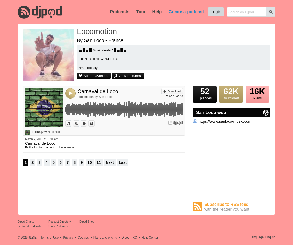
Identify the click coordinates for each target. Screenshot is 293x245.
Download (174, 91)
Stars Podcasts (58, 226)
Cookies (83, 237)
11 (99, 162)
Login (215, 11)
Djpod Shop (86, 221)
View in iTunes (130, 76)
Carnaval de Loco (98, 91)
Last (123, 162)
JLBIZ (32, 237)
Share (94, 123)
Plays (257, 93)
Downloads (231, 93)
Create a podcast (186, 11)
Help (157, 11)
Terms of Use (49, 237)
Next (110, 162)
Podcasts (119, 11)
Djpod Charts (26, 221)
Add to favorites (96, 76)
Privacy (68, 237)
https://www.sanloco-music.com (225, 121)
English (270, 237)
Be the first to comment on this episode (49, 147)
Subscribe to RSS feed (237, 207)
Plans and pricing (105, 237)
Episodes (205, 93)
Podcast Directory (59, 221)
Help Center (150, 237)
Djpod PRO (129, 237)
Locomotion (97, 31)
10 (89, 162)
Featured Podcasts (29, 226)
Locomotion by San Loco (95, 97)
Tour (141, 11)
